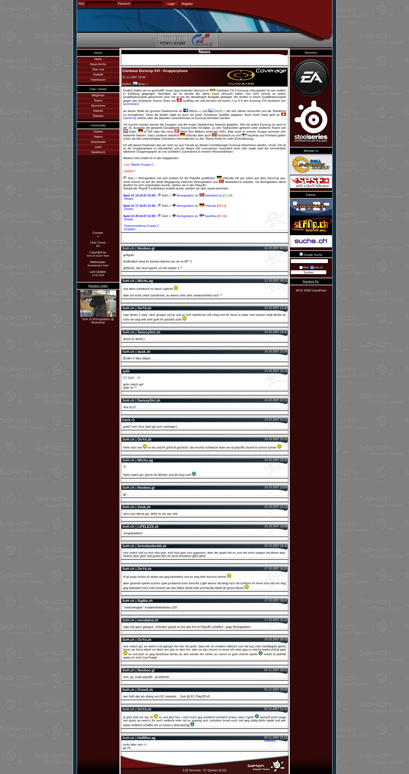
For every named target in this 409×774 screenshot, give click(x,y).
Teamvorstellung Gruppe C (141, 225)
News (98, 59)
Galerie (98, 131)
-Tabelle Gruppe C (138, 164)
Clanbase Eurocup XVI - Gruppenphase (155, 71)
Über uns (98, 69)
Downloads (98, 141)
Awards (98, 110)
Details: (128, 198)
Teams (98, 100)
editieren (270, 740)
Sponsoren (98, 105)
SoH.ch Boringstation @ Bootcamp (98, 319)
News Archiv (98, 64)
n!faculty (208, 205)
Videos (98, 136)
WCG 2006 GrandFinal (311, 290)
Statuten (98, 115)
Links (98, 147)
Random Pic (311, 281)
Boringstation (183, 195)
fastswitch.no (211, 195)
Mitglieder (98, 95)
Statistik (98, 74)
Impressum (98, 79)
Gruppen (129, 229)
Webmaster (97, 262)
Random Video (98, 285)
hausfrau (208, 216)
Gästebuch (98, 152)
